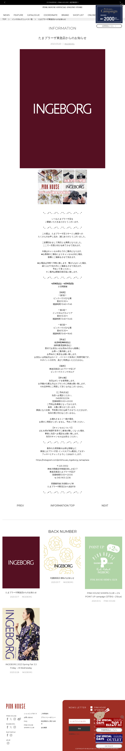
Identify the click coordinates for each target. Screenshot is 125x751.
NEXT (105, 505)
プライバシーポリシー (48, 717)
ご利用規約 (44, 713)
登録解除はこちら (74, 734)
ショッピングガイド (30, 713)
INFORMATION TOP (62, 505)
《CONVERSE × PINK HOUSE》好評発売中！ (62, 2)
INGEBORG (69, 44)
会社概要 (44, 727)
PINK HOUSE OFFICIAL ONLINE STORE (62, 7)
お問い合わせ (28, 717)
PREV (20, 505)
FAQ (25, 721)
